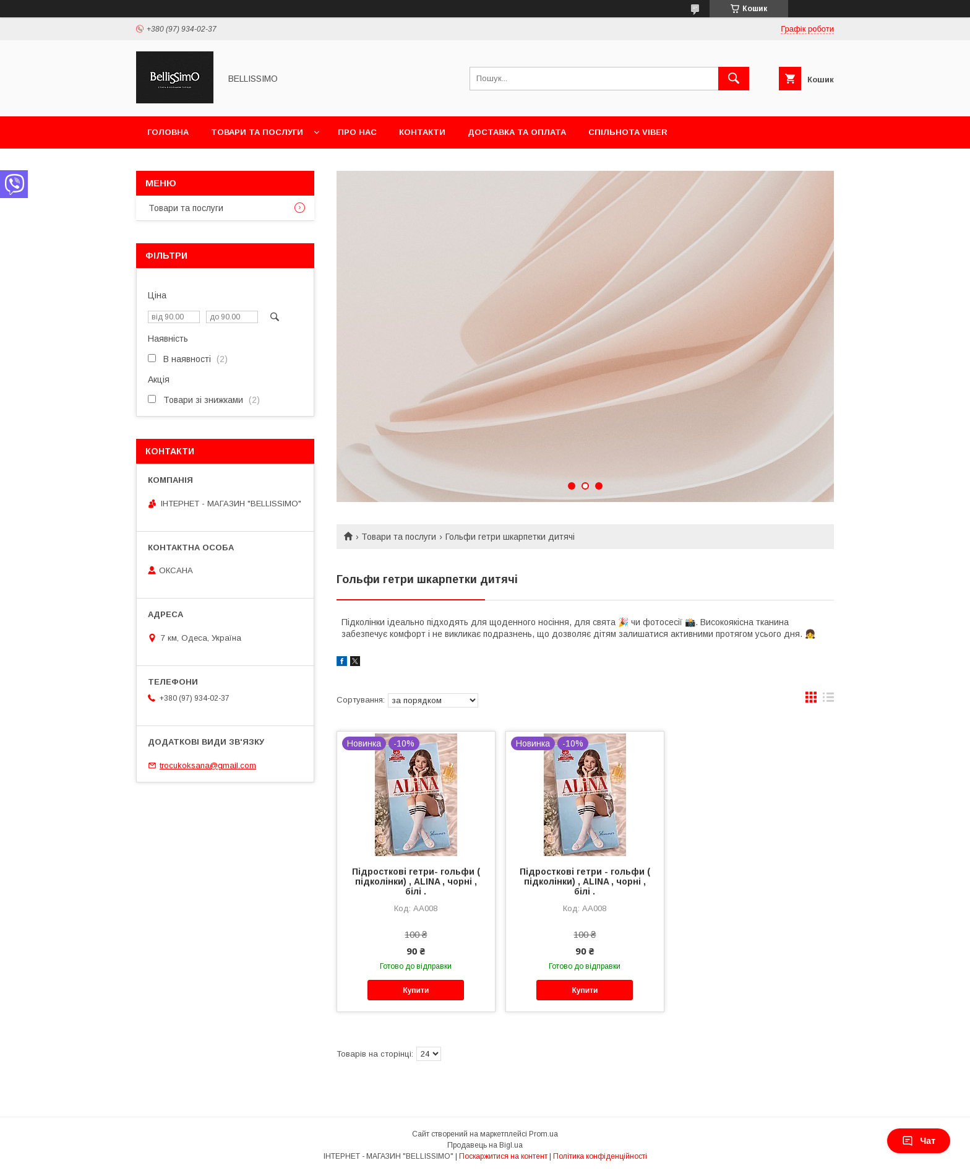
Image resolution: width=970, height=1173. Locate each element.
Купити (416, 990)
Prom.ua (543, 1134)
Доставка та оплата (517, 132)
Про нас (357, 132)
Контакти (422, 132)
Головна (168, 132)
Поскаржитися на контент (503, 1156)
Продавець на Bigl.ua (485, 1145)
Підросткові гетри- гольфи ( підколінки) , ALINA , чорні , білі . (416, 881)
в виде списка (828, 700)
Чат (918, 1140)
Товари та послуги (257, 132)
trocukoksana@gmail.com (208, 765)
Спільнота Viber (627, 132)
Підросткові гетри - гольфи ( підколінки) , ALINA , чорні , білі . (585, 881)
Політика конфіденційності (600, 1156)
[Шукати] (733, 78)
